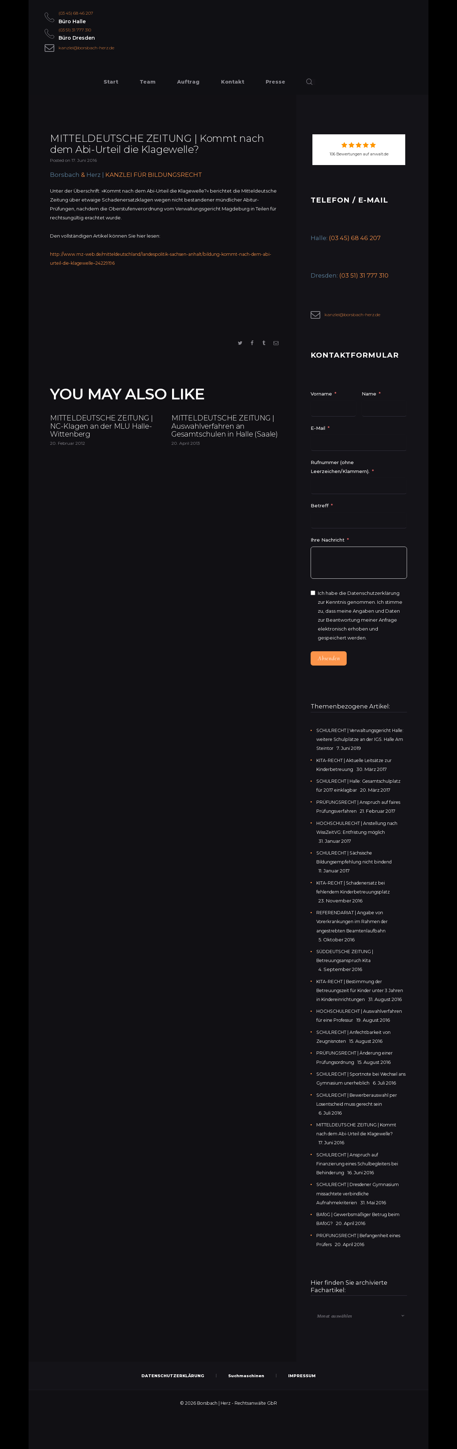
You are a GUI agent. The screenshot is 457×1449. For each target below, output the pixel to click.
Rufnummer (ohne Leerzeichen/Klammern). (340, 472)
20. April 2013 (185, 479)
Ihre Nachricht (328, 545)
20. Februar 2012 (67, 468)
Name (369, 399)
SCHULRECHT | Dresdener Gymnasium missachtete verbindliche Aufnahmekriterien (360, 1225)
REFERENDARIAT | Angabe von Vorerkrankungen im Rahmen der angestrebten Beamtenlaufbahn (355, 926)
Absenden (329, 663)
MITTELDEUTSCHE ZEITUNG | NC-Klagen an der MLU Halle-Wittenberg (103, 440)
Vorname (321, 399)
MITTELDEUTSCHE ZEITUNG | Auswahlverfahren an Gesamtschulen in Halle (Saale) (223, 446)
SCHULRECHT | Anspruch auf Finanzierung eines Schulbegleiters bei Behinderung (361, 1195)
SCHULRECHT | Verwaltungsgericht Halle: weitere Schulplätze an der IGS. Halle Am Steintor (359, 744)
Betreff (319, 511)
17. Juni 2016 (84, 164)
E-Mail (318, 433)
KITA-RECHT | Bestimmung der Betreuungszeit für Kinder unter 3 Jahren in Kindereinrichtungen (354, 995)
